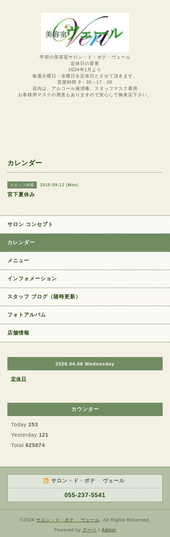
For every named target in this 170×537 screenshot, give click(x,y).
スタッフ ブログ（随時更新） (44, 296)
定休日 (18, 379)
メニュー (18, 260)
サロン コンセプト (30, 224)
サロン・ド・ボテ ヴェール (68, 520)
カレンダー (21, 242)
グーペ (89, 530)
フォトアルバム (26, 315)
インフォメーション (32, 278)
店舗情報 (18, 333)
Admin (109, 530)
